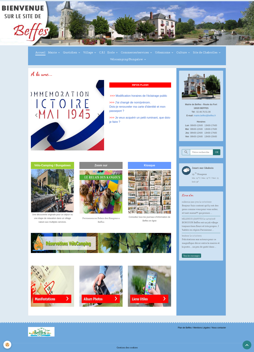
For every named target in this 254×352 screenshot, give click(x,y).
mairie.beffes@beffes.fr (205, 115)
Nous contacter (219, 327)
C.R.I (102, 52)
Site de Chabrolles (205, 52)
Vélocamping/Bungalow (127, 59)
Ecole (111, 52)
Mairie (53, 52)
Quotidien (70, 52)
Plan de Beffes (185, 327)
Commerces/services (135, 52)
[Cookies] (7, 345)
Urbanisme (163, 52)
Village (88, 52)
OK (216, 152)
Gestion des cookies (127, 347)
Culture (182, 52)
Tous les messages (191, 255)
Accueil (40, 52)
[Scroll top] (247, 345)
